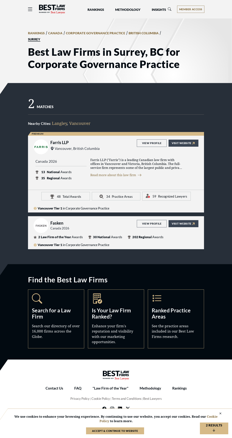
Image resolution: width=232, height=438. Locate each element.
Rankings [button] (96, 10)
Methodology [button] (128, 10)
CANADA (55, 33)
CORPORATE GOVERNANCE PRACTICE (95, 33)
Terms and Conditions (126, 399)
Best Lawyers (152, 399)
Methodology (150, 388)
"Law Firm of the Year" (110, 388)
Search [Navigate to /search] (56, 319)
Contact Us (54, 388)
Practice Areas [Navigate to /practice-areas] (176, 319)
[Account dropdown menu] (190, 9)
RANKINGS (36, 33)
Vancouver (79, 123)
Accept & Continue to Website (115, 430)
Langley (59, 123)
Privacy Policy (80, 399)
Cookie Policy (100, 399)
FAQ (77, 388)
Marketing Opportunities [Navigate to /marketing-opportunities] (116, 319)
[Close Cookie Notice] (218, 413)
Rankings (179, 388)
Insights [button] (159, 10)
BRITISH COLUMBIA (144, 33)
